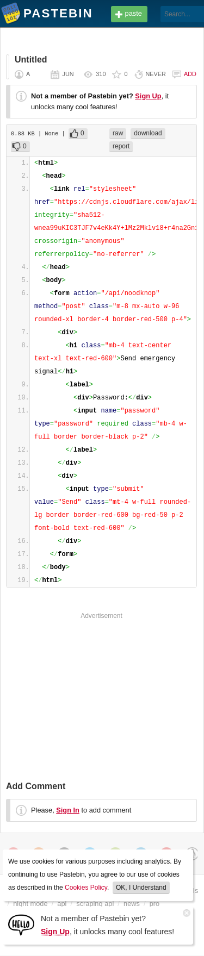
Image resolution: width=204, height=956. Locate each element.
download (148, 133)
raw (118, 133)
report (121, 146)
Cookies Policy (86, 887)
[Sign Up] (21, 924)
